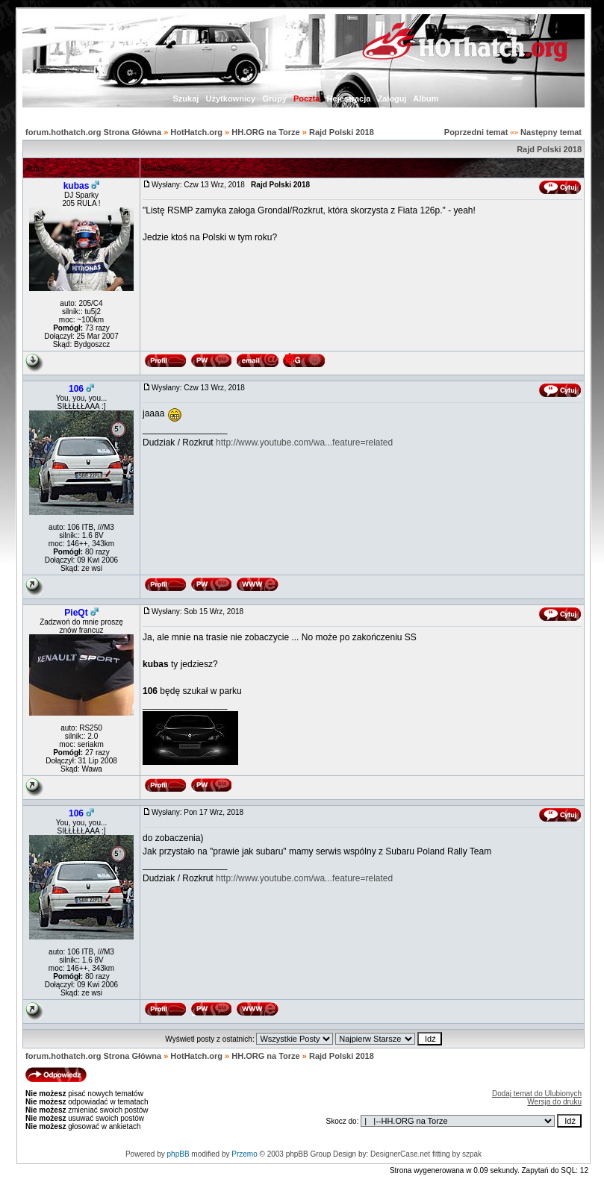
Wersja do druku (554, 1102)
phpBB (178, 1154)
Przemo (244, 1154)
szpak (472, 1154)
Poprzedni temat (476, 132)
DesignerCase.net (400, 1154)
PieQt (75, 612)
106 (76, 389)
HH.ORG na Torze (265, 132)
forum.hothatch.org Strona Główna (93, 132)
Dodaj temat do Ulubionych (537, 1093)
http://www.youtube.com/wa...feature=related (304, 442)
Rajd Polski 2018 (341, 132)
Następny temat (551, 132)
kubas (76, 186)
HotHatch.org (196, 132)
